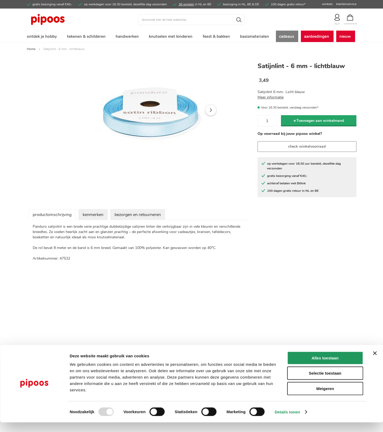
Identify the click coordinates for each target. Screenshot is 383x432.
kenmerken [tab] (93, 216)
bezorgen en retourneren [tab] (138, 216)
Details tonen (287, 421)
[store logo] (68, 20)
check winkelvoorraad (307, 147)
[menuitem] (41, 37)
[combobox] (191, 19)
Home (31, 50)
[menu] (192, 37)
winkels (327, 4)
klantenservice (346, 4)
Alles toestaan (325, 367)
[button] (211, 111)
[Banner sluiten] (375, 363)
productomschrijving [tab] (52, 216)
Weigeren (325, 398)
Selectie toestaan (325, 383)
